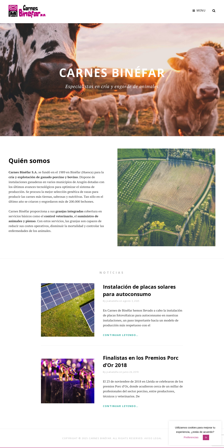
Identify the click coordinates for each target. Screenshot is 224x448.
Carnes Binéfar (100, 438)
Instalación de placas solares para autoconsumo (140, 290)
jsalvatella (112, 300)
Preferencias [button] (191, 437)
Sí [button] (206, 437)
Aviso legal (153, 438)
